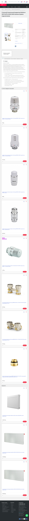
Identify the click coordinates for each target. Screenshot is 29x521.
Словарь (12, 512)
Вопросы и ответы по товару (19, 43)
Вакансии (12, 511)
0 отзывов (16, 41)
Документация (18, 58)
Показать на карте (21, 512)
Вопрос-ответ (14, 58)
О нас (12, 503)
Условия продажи (13, 510)
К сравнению (24, 91)
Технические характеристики (7, 58)
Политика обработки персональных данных (5, 511)
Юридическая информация (5, 509)
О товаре (3, 58)
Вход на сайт (26, 6)
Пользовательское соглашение (4, 508)
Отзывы (12, 58)
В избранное (26, 91)
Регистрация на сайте (5, 503)
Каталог (4, 4)
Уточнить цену (20, 23)
